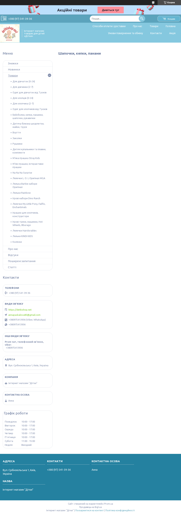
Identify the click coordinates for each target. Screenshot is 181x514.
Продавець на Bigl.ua (90, 507)
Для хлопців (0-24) (23, 98)
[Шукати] (142, 18)
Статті (12, 267)
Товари (154, 26)
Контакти (156, 33)
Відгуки (13, 255)
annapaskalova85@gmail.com (24, 315)
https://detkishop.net (20, 309)
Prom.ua (108, 504)
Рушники (17, 143)
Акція (172, 33)
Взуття (17, 132)
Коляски (17, 241)
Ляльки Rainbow (22, 192)
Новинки (14, 69)
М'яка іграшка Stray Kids (26, 158)
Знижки (13, 63)
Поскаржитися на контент (89, 510)
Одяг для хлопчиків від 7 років (30, 109)
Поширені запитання (21, 261)
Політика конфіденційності (120, 510)
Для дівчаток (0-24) (24, 81)
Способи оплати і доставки (109, 26)
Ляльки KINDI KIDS (23, 236)
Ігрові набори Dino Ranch (26, 198)
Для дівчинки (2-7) (23, 87)
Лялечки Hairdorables (25, 230)
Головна (170, 26)
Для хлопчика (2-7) (23, 103)
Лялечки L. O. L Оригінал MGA (29, 178)
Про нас (137, 26)
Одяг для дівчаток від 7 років (30, 92)
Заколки (17, 138)
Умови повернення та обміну (125, 33)
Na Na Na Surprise (22, 172)
